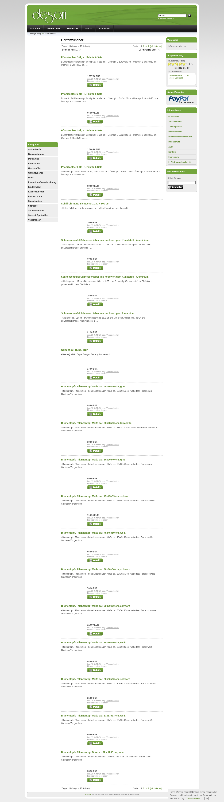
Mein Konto (53, 28)
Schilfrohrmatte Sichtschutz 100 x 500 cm (85, 203)
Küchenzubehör (36, 192)
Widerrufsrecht (175, 132)
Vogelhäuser (34, 220)
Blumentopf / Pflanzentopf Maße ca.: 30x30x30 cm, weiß (93, 642)
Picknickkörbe (35, 196)
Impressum (173, 157)
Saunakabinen (35, 201)
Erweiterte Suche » (166, 18)
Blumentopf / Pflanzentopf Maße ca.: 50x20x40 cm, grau (93, 459)
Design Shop (35, 34)
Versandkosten (112, 79)
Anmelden (104, 28)
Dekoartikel (34, 159)
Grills (31, 177)
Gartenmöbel (34, 168)
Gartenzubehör (49, 34)
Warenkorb (72, 28)
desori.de (88, 794)
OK (206, 798)
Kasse (88, 28)
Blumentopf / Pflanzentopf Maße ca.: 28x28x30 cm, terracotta (96, 423)
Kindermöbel (34, 187)
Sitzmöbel (33, 206)
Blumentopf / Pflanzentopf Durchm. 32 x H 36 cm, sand (92, 752)
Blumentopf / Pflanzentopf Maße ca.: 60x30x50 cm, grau (93, 386)
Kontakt (172, 152)
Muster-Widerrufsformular (180, 137)
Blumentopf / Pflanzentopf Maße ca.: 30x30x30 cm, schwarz (95, 679)
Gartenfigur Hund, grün (74, 349)
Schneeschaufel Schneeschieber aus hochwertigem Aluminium (97, 313)
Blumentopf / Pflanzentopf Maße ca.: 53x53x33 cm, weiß (93, 715)
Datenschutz (174, 142)
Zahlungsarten (175, 127)
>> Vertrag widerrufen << (179, 162)
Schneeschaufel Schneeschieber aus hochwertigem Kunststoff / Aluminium (105, 240)
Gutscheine (173, 116)
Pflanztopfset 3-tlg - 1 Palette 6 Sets (81, 57)
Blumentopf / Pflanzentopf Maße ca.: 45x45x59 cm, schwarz (95, 496)
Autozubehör (34, 149)
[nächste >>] (156, 46)
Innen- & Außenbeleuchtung (42, 182)
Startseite (35, 28)
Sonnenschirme (36, 210)
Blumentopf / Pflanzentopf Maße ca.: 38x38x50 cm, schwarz (95, 569)
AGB (170, 147)
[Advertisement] (42, 89)
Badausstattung (36, 154)
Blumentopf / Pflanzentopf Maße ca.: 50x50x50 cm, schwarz (95, 606)
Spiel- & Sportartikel (38, 215)
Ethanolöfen (34, 163)
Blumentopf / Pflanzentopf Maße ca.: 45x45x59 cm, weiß (93, 532)
